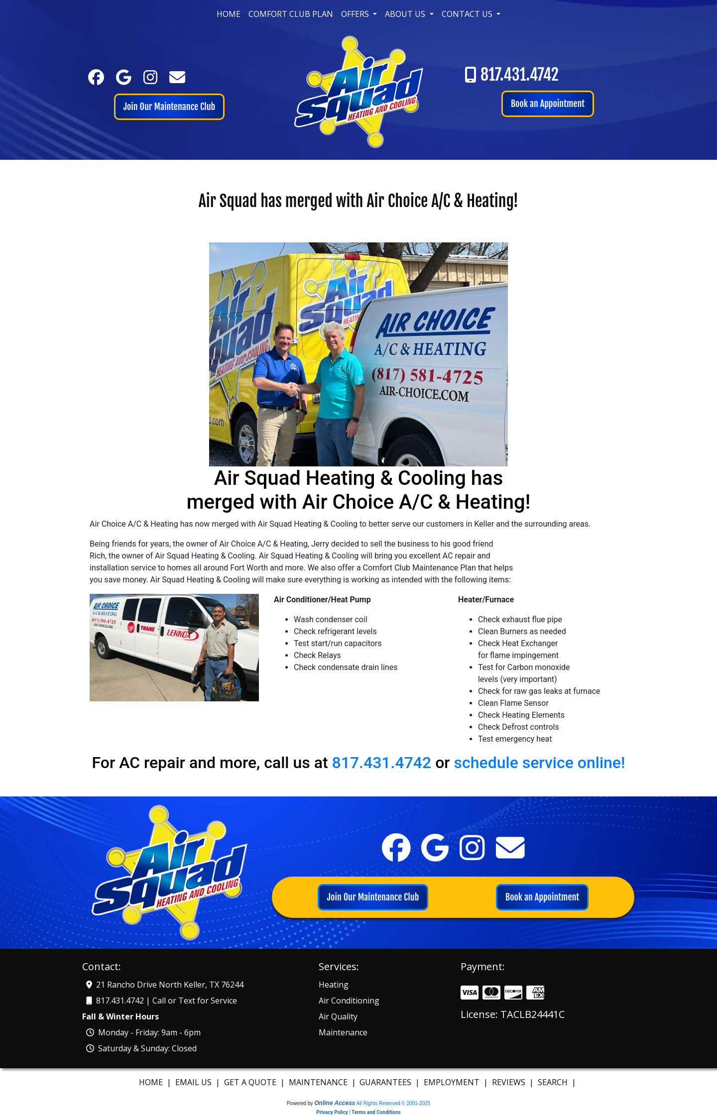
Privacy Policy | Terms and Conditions (358, 1112)
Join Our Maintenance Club (169, 106)
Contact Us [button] (468, 13)
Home (228, 13)
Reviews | (514, 1082)
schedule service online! (539, 762)
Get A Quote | (255, 1082)
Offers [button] (356, 13)
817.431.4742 (519, 75)
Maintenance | (323, 1082)
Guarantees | (390, 1082)
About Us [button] (406, 13)
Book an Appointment (548, 103)
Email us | (198, 1082)
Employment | (457, 1082)
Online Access (334, 1103)
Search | (558, 1082)
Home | (156, 1082)
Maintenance (343, 1032)
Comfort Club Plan (290, 13)
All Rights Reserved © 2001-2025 (394, 1103)
